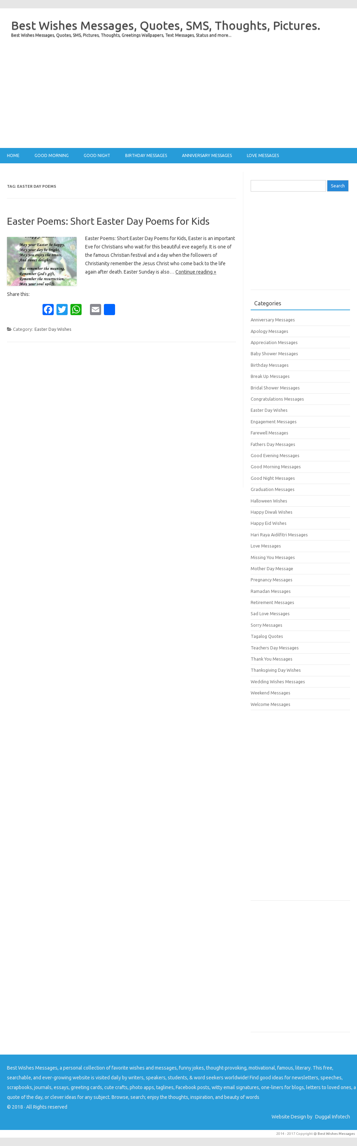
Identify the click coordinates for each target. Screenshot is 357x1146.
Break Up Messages (270, 376)
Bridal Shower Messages (275, 387)
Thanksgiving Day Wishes (276, 670)
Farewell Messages (269, 432)
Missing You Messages (273, 557)
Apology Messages (269, 331)
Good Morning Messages (276, 466)
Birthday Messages (146, 155)
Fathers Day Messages (273, 444)
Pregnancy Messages (272, 579)
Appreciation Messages (274, 342)
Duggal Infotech (332, 1116)
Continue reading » (195, 272)
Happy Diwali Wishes (272, 511)
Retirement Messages (272, 602)
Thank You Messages (272, 658)
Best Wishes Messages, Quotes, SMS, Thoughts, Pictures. (165, 25)
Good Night (97, 155)
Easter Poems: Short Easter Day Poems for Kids (108, 221)
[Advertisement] (178, 99)
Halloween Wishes (269, 500)
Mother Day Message (272, 568)
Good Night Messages (273, 478)
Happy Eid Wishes (269, 523)
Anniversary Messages (207, 155)
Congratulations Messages (277, 398)
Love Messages (263, 155)
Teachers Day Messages (275, 647)
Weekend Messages (270, 692)
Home (13, 155)
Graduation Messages (273, 489)
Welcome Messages (270, 704)
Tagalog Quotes (267, 636)
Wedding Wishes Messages (278, 681)
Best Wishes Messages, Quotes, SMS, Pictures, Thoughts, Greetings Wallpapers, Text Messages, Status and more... (121, 35)
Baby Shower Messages (274, 353)
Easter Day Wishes (53, 329)
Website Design (289, 1116)
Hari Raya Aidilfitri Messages (279, 534)
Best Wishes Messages (336, 1134)
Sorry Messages (266, 625)
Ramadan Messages (271, 591)
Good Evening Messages (275, 455)
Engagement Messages (274, 421)
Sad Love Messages (270, 613)
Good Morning (52, 155)
